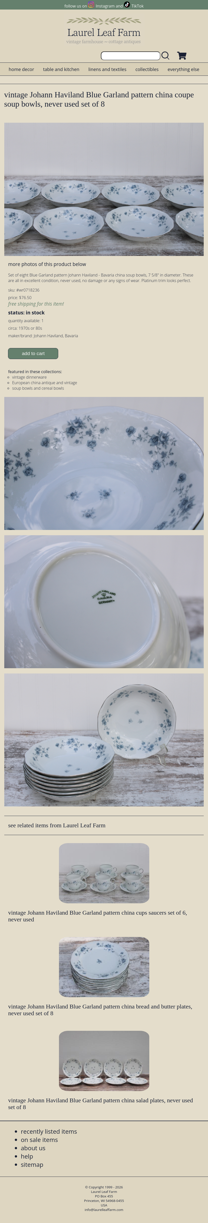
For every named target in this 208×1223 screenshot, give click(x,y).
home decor (21, 69)
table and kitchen (61, 69)
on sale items (39, 1139)
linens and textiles (107, 69)
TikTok (137, 6)
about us (33, 1148)
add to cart (33, 353)
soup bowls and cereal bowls (38, 388)
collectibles (147, 69)
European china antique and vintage (44, 382)
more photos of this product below (47, 264)
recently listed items (49, 1131)
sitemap (32, 1164)
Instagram (105, 6)
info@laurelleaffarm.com (104, 1209)
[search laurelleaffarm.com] (166, 55)
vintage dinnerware (29, 377)
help (27, 1156)
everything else (183, 69)
